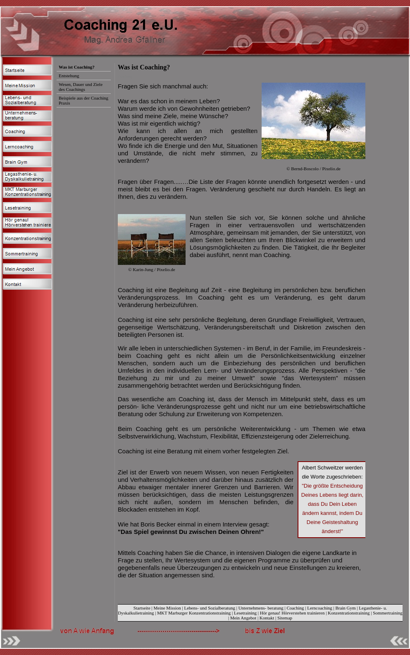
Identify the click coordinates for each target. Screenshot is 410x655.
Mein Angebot (243, 617)
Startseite (141, 607)
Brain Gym (345, 607)
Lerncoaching (319, 607)
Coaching (295, 607)
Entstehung (69, 75)
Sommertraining (388, 612)
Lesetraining (245, 612)
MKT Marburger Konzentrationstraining (194, 612)
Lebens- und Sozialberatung (209, 607)
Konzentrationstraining (348, 612)
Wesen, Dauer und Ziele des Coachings (80, 87)
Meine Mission (167, 607)
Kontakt (267, 617)
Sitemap (284, 617)
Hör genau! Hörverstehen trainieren (292, 612)
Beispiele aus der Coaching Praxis (83, 100)
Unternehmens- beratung (261, 607)
